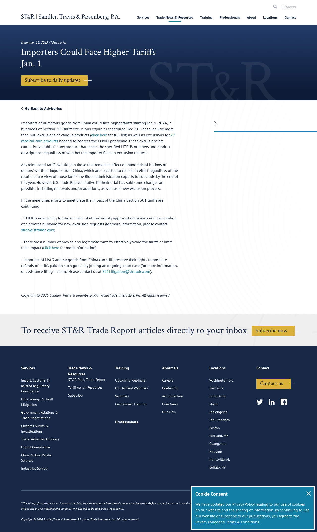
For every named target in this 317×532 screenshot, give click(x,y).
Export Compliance (35, 466)
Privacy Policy (206, 521)
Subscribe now (271, 330)
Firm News (170, 423)
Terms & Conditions (242, 521)
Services (143, 17)
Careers (290, 6)
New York (216, 407)
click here (99, 134)
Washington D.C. (221, 399)
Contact (290, 17)
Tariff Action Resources (85, 412)
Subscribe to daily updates (52, 80)
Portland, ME (218, 455)
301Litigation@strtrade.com (126, 271)
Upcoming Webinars (130, 399)
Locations (270, 17)
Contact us (271, 402)
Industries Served (34, 487)
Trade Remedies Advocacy (40, 458)
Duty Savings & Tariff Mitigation (37, 421)
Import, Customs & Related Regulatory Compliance (35, 405)
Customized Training (130, 423)
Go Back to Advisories (41, 108)
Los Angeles (218, 431)
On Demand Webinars (131, 407)
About (251, 17)
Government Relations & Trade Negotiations (39, 434)
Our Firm (169, 431)
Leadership (170, 407)
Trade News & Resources (174, 17)
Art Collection (172, 415)
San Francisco (219, 439)
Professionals (230, 17)
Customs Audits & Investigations (34, 448)
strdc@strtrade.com (37, 229)
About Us (170, 389)
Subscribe (75, 420)
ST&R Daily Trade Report (86, 404)
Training (206, 17)
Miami (213, 423)
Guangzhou (218, 463)
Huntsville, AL (219, 479)
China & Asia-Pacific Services (36, 477)
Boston (214, 447)
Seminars (122, 415)
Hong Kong (217, 415)
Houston (215, 471)
